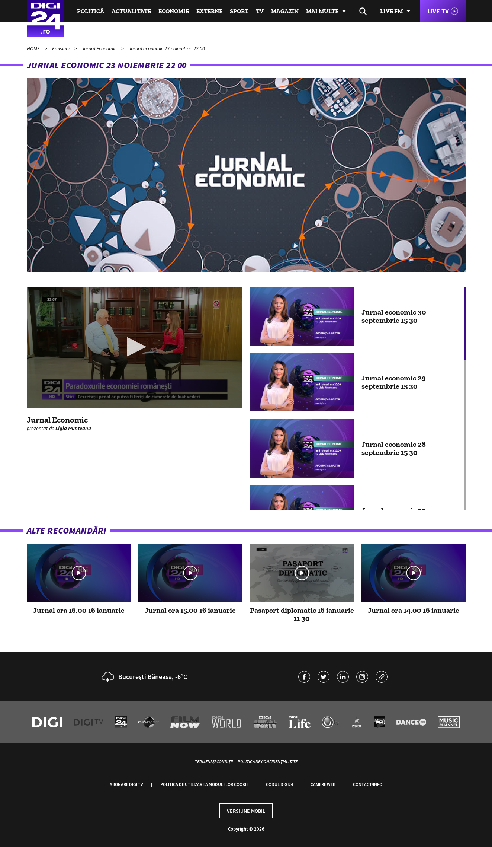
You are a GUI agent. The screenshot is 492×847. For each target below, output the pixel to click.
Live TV (438, 11)
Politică (90, 11)
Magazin (285, 11)
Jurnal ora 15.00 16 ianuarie (190, 610)
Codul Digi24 (279, 784)
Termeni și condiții (214, 761)
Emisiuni (61, 48)
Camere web (323, 784)
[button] (134, 346)
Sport (239, 11)
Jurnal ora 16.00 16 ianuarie (79, 610)
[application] (134, 347)
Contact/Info (367, 784)
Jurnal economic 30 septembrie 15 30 (393, 316)
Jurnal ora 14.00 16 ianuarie (413, 610)
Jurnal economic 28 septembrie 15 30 (393, 448)
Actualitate (131, 11)
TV (260, 11)
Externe (209, 11)
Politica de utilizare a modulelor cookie (204, 784)
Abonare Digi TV (126, 784)
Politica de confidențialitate (268, 761)
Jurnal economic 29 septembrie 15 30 (393, 382)
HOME (34, 48)
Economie (173, 11)
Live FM (391, 11)
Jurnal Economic (100, 48)
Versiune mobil (246, 811)
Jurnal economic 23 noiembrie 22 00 (167, 48)
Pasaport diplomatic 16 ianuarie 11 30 (302, 614)
